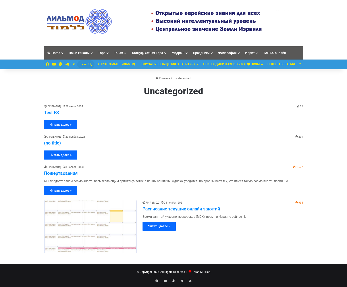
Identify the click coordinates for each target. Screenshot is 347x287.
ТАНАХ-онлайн (274, 53)
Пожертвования (61, 173)
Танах (118, 53)
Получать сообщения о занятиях (167, 64)
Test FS (51, 112)
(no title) (52, 143)
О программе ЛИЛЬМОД (116, 64)
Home (53, 53)
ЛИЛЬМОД (54, 106)
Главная (163, 78)
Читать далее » (61, 124)
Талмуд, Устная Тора (147, 53)
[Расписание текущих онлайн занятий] (90, 226)
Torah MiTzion (201, 272)
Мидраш (178, 53)
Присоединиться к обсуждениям (231, 64)
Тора (102, 53)
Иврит (250, 53)
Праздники (201, 53)
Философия (227, 53)
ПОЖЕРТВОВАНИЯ (281, 64)
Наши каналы (79, 53)
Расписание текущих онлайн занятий (181, 209)
